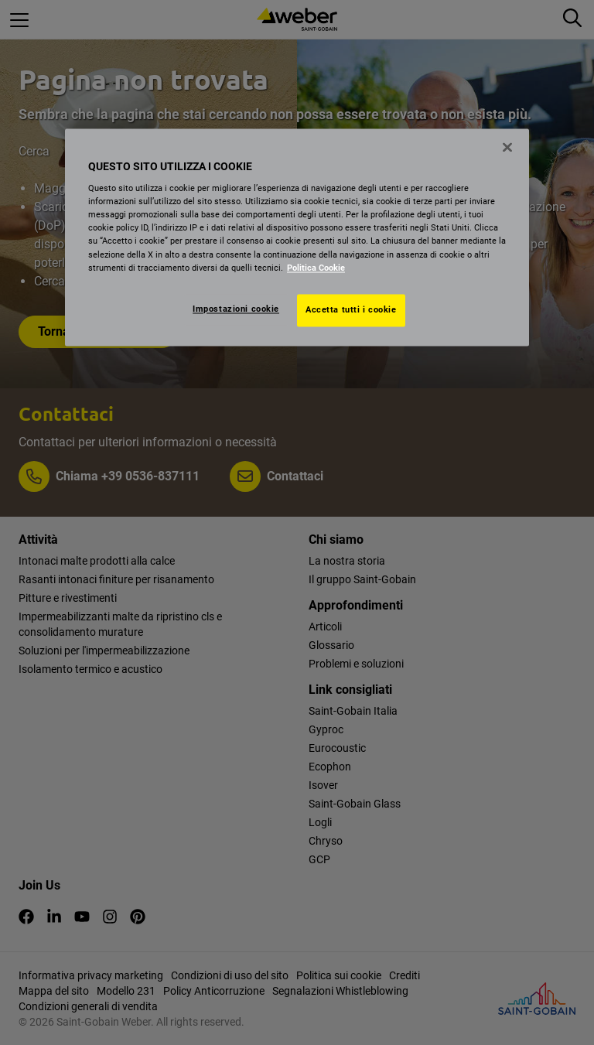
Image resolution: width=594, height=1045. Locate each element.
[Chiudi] (507, 147)
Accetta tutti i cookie (351, 309)
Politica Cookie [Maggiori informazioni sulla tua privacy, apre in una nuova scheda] (316, 267)
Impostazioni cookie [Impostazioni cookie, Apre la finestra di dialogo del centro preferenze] (236, 308)
